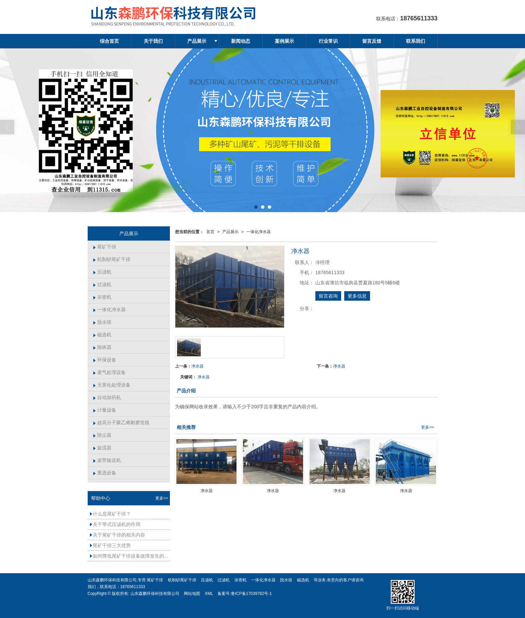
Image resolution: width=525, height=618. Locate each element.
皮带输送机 (107, 460)
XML (209, 593)
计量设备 (104, 410)
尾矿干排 (104, 246)
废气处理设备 (109, 372)
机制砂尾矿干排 (111, 259)
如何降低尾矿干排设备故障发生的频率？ (129, 556)
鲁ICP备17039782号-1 (251, 593)
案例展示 (284, 41)
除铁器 (102, 347)
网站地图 (192, 593)
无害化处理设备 (111, 385)
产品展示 (196, 41)
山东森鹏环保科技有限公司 (154, 593)
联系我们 (415, 41)
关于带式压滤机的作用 (114, 524)
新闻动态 (240, 41)
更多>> (427, 427)
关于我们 (153, 41)
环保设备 (104, 359)
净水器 (197, 366)
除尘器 (102, 435)
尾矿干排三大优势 (110, 545)
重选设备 (104, 472)
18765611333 (132, 586)
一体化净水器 (258, 231)
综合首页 (109, 41)
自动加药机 (107, 397)
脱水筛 (102, 322)
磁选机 (102, 334)
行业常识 (328, 41)
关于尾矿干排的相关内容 (117, 535)
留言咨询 (328, 296)
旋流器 (102, 447)
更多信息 (357, 296)
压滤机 (102, 272)
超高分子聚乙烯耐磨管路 (121, 422)
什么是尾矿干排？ (110, 514)
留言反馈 (371, 41)
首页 (210, 231)
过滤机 (102, 284)
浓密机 (102, 297)
